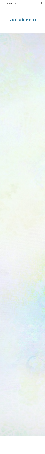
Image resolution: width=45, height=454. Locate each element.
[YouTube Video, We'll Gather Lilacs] (22, 56)
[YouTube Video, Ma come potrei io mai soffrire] (22, 190)
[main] (22, 19)
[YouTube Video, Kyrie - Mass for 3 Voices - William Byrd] (22, 369)
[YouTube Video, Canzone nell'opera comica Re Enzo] (22, 100)
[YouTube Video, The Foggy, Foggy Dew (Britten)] (22, 143)
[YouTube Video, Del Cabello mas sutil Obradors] (22, 278)
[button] (3, 3)
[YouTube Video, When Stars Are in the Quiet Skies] (22, 234)
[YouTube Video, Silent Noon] (22, 325)
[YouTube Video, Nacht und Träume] (22, 413)
